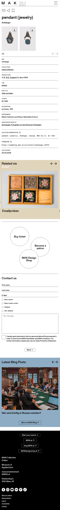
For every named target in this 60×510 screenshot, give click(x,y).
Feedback (7, 307)
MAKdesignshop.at (30, 451)
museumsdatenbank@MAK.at (11, 473)
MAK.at (30, 440)
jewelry (4, 85)
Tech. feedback (8, 311)
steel (3, 93)
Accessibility (5, 504)
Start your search (30, 435)
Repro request (8, 299)
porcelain (9, 93)
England (13, 77)
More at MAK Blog (30, 426)
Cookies (4, 506)
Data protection (6, 498)
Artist (5, 167)
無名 (7, 77)
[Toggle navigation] (55, 3)
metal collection (8, 70)
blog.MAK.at (30, 445)
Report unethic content (11, 303)
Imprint (4, 501)
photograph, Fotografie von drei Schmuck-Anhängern (21, 125)
